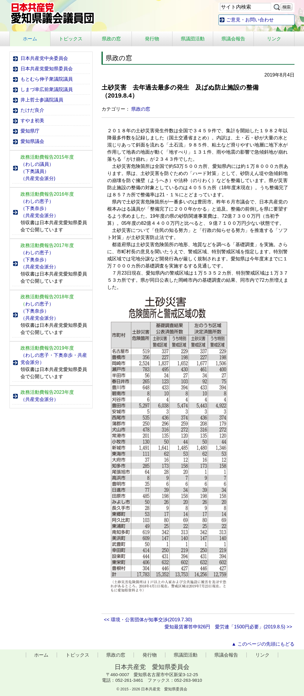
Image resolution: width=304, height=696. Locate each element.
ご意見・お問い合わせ (250, 19)
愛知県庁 (29, 130)
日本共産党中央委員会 (44, 58)
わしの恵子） (37, 303)
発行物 (152, 38)
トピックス (71, 38)
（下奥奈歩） (34, 208)
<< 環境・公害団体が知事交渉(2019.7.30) (150, 619)
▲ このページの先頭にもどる (263, 643)
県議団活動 (193, 38)
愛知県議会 (32, 141)
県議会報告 (233, 38)
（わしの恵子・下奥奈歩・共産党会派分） (53, 359)
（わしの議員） (37, 164)
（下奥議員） (34, 171)
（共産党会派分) (37, 178)
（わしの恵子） (37, 201)
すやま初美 (32, 120)
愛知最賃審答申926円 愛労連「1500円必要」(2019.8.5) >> (228, 626)
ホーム (30, 38)
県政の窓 (111, 38)
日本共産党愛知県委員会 (46, 68)
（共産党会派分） (39, 215)
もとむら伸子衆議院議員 (46, 79)
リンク (274, 38)
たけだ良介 (32, 110)
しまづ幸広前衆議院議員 (46, 89)
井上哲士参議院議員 (41, 99)
